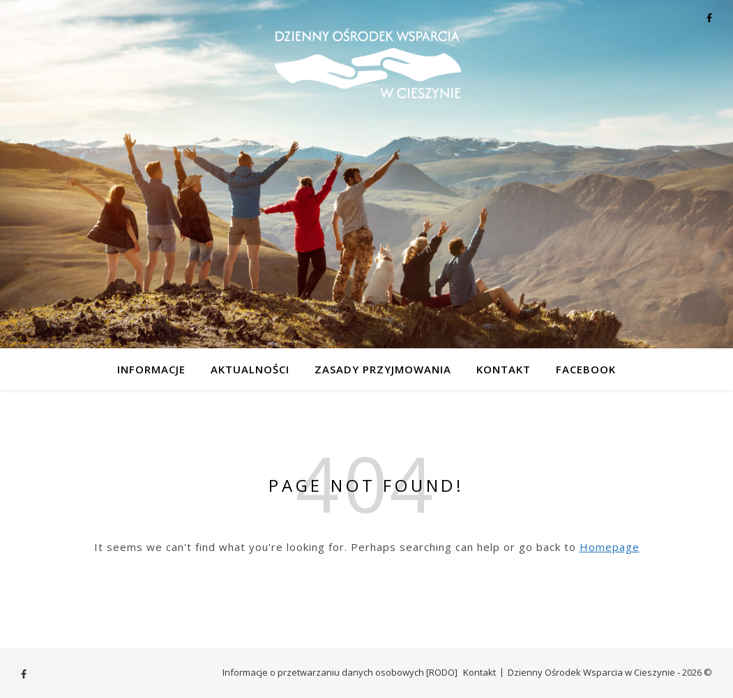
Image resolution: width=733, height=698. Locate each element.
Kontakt (503, 369)
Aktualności (250, 369)
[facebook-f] (709, 17)
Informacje (151, 369)
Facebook (586, 369)
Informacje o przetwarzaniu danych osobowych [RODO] (340, 672)
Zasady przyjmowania (383, 369)
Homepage (610, 547)
